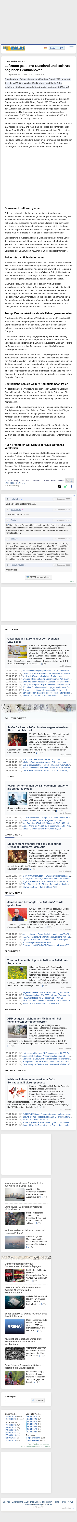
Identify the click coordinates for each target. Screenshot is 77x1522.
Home (56, 1502)
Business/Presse (15, 1070)
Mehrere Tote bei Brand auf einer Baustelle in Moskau (46, 696)
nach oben (66, 1508)
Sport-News (12, 951)
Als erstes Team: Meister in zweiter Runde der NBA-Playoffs (49, 1001)
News (70, 1502)
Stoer (13, 539)
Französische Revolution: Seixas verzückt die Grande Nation (23, 1366)
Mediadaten (35, 1502)
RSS (50, 1504)
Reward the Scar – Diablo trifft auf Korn (40, 887)
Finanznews (12, 1009)
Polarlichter (16, 499)
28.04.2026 (11, 1416)
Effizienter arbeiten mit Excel (35, 1120)
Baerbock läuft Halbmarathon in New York (41, 1003)
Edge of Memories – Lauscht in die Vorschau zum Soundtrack (50, 881)
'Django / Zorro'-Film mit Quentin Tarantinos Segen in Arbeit (49, 940)
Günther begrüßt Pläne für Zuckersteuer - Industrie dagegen (23, 1265)
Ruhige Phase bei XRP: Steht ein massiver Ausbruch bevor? (49, 1061)
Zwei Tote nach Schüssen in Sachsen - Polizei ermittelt (46, 682)
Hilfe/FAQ (37, 1504)
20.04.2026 (11, 1440)
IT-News (10, 776)
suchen (37, 1400)
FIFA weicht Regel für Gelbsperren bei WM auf (43, 998)
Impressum (47, 1502)
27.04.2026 (11, 1419)
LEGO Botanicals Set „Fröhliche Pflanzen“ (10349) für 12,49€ (49, 765)
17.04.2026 (32, 1421)
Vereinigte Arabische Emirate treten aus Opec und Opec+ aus (24, 1184)
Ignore (39, 1446)
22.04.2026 (11, 1435)
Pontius (14, 520)
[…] (40, 664)
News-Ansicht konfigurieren (39, 1444)
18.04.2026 (32, 1419)
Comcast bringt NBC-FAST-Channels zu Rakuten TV (46, 945)
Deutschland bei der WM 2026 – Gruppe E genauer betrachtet (50, 995)
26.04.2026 (11, 1425)
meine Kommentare (28, 1446)
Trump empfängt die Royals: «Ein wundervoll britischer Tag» (49, 684)
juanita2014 (16, 510)
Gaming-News (13, 834)
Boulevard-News (15, 718)
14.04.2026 (32, 1429)
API (44, 1504)
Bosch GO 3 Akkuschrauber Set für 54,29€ (41, 759)
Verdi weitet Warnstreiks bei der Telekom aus (42, 676)
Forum (63, 1502)
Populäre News (33, 1438)
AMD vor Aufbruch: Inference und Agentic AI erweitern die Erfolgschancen (23, 1290)
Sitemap (6, 1502)
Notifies (47, 1446)
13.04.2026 (32, 1432)
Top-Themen (12, 629)
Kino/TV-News (13, 893)
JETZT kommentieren (38, 577)
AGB (27, 1502)
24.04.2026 (11, 1430)
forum (72, 581)
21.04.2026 (11, 1438)
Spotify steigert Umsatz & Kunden (37, 942)
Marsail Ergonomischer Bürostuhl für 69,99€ (42, 829)
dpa (42, 74)
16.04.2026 (32, 1424)
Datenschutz (17, 1502)
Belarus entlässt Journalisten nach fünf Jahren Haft (45, 690)
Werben (28, 1504)
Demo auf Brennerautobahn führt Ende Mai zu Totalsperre (48, 673)
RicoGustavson (17, 565)
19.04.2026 (32, 1416)
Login (52, 48)
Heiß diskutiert (33, 1440)
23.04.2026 (11, 1433)
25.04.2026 (11, 1428)
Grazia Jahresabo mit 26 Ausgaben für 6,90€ (42, 820)
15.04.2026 (32, 1427)
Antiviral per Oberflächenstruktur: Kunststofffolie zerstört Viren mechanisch (23, 1341)
